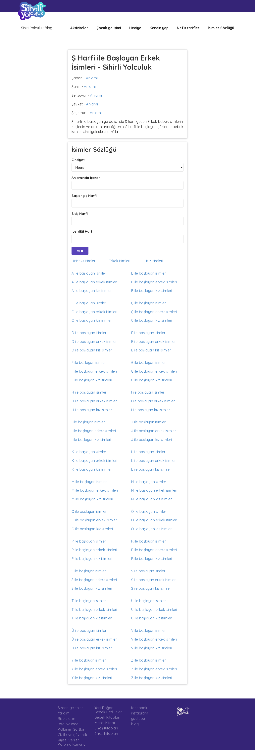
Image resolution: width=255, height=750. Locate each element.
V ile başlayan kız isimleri (151, 648)
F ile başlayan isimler (89, 362)
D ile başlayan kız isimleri (92, 350)
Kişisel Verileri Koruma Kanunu (71, 742)
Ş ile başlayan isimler (148, 571)
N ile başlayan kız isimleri (151, 499)
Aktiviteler (79, 28)
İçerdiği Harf (82, 231)
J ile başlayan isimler (148, 422)
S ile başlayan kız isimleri (92, 588)
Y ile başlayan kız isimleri (92, 678)
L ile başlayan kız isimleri (151, 469)
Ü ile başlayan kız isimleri (92, 648)
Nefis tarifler (188, 28)
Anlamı (92, 78)
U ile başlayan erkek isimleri (154, 609)
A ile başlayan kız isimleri (92, 290)
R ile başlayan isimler (148, 541)
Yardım (64, 713)
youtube (138, 718)
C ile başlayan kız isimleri (92, 320)
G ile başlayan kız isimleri (151, 380)
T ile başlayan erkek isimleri (94, 609)
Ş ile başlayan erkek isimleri (153, 579)
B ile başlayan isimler (148, 273)
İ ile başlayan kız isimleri (91, 439)
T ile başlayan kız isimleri (92, 618)
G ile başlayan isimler (148, 362)
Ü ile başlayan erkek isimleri (94, 639)
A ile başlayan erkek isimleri (94, 282)
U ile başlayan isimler (148, 600)
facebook (139, 708)
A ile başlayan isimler (89, 273)
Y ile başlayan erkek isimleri (94, 669)
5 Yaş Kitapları (106, 728)
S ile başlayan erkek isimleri (94, 579)
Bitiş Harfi (80, 213)
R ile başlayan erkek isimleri (154, 550)
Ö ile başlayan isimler (148, 511)
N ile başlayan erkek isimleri (154, 490)
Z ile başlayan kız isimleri (151, 678)
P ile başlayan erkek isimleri (94, 550)
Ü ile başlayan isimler (89, 630)
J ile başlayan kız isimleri (151, 439)
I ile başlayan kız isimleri (151, 410)
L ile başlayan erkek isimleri (153, 460)
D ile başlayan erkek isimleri (94, 341)
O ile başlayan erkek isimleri (95, 520)
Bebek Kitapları (107, 717)
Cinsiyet (78, 160)
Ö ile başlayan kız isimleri (151, 529)
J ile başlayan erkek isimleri (154, 431)
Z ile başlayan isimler (148, 660)
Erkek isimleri (119, 261)
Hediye (135, 28)
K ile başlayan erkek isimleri (94, 460)
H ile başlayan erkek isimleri (94, 401)
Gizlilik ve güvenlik (72, 734)
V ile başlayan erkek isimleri (154, 639)
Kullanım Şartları (71, 729)
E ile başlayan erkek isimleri (153, 341)
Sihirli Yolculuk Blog (36, 28)
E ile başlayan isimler (148, 332)
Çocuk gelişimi (108, 28)
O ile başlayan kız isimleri (92, 529)
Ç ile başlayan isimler (148, 303)
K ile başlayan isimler (89, 451)
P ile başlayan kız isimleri (92, 558)
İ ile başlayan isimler (88, 422)
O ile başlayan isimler (89, 511)
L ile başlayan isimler (148, 451)
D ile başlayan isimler (89, 332)
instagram (139, 713)
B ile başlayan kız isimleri (151, 290)
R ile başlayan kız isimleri (151, 558)
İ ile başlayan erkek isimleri (94, 431)
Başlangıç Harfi (84, 195)
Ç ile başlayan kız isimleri (151, 320)
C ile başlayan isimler (89, 303)
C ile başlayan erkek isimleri (94, 312)
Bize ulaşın (66, 718)
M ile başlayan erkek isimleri (95, 490)
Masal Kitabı (104, 722)
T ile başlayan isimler (89, 600)
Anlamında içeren (86, 178)
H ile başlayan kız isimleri (92, 410)
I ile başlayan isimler (147, 392)
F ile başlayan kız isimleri (92, 380)
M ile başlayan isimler (89, 481)
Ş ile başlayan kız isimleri (151, 588)
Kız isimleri (154, 261)
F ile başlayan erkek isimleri (94, 371)
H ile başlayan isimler (89, 392)
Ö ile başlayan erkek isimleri (154, 520)
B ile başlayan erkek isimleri (154, 282)
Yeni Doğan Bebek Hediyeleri (108, 710)
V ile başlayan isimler (148, 630)
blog (135, 724)
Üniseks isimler (83, 261)
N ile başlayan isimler (148, 481)
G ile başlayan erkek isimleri (154, 371)
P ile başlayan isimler (89, 541)
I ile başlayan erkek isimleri (153, 401)
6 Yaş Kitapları (106, 733)
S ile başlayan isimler (89, 571)
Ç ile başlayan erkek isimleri (154, 312)
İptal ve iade (68, 724)
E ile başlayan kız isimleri (151, 350)
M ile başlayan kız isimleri (92, 499)
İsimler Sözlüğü (221, 28)
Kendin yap (159, 28)
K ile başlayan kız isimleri (92, 469)
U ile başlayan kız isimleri (151, 618)
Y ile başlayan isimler (89, 660)
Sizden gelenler (70, 708)
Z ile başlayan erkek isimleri (154, 669)
